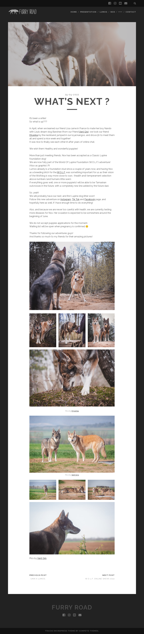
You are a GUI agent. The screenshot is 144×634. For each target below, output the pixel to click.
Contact (131, 12)
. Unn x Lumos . (37, 579)
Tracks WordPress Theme (60, 631)
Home (74, 12)
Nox (113, 12)
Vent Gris (83, 131)
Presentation (88, 12)
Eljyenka (75, 411)
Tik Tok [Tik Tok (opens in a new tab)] (75, 199)
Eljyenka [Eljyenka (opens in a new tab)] (33, 135)
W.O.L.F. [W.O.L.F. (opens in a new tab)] (61, 172)
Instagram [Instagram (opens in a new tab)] (65, 199)
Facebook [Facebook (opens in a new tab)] (90, 199)
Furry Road (72, 607)
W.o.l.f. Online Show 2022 (100, 579)
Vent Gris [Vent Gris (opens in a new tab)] (75, 475)
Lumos (103, 12)
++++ (120, 12)
